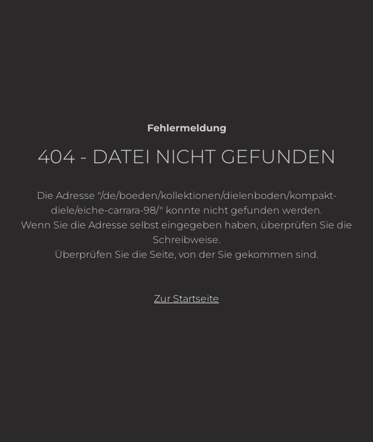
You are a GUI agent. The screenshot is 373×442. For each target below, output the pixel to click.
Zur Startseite (186, 298)
